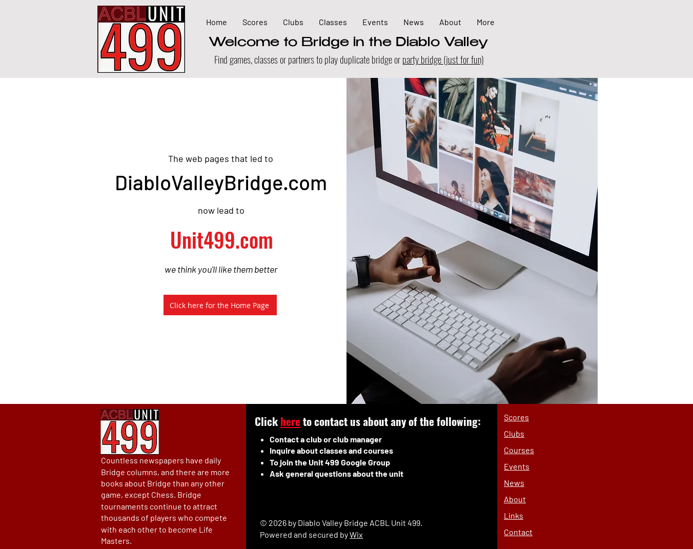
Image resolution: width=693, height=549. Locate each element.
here (290, 421)
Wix (356, 534)
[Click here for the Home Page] (220, 305)
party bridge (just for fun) (443, 59)
